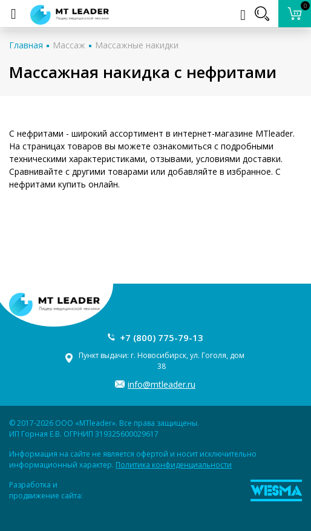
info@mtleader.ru (161, 384)
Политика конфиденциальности (174, 465)
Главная (26, 45)
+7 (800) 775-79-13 (161, 337)
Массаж (69, 45)
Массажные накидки (136, 45)
